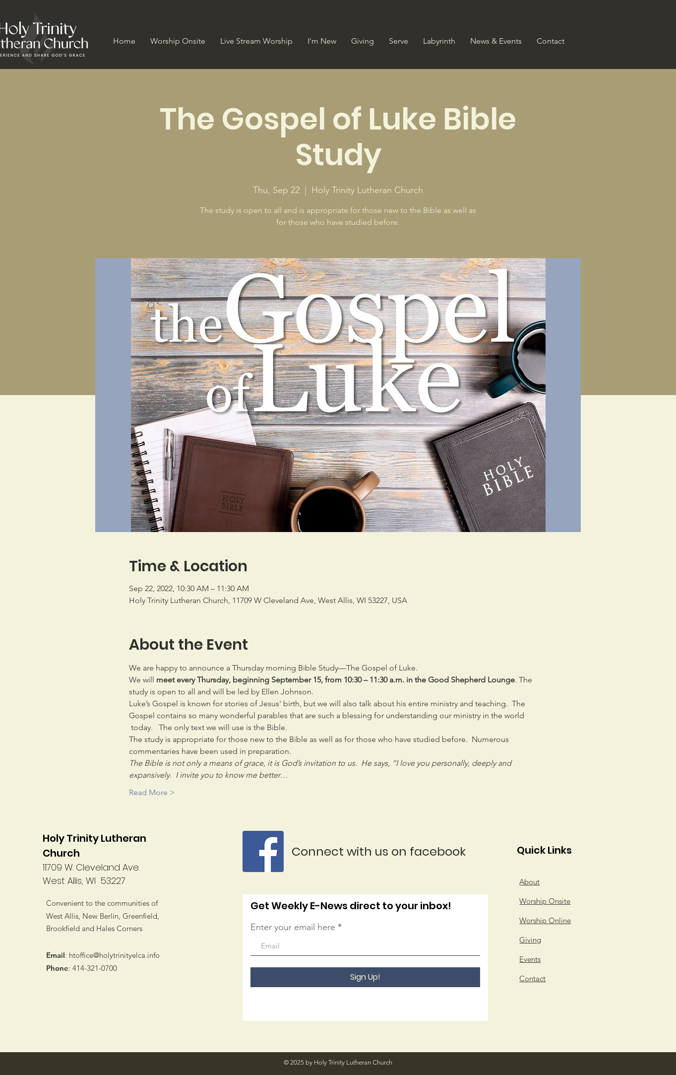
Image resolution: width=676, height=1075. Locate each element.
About (529, 881)
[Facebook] (263, 851)
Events (530, 959)
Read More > (152, 792)
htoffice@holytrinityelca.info (114, 955)
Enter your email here (292, 927)
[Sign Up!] (365, 977)
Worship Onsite (544, 901)
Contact (532, 978)
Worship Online (545, 920)
